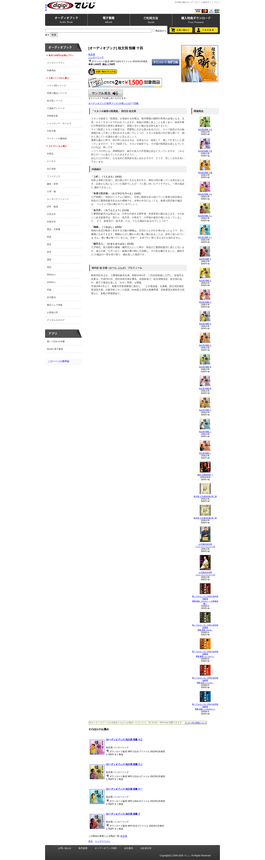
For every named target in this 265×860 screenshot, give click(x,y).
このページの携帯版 (58, 361)
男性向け (51, 274)
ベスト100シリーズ (56, 85)
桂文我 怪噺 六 (205, 345)
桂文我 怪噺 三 (205, 410)
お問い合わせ (64, 848)
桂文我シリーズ (54, 100)
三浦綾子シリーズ (56, 108)
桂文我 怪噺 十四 (205, 173)
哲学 (49, 252)
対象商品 (51, 70)
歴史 (49, 244)
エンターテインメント (58, 199)
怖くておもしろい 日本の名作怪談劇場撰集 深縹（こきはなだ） (205, 706)
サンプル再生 (105, 93)
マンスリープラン (56, 63)
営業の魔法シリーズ (57, 93)
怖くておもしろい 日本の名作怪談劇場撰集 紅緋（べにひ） (205, 680)
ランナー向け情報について (196, 723)
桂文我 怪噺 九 (205, 280)
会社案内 (128, 848)
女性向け (51, 282)
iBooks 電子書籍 (55, 349)
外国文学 (51, 221)
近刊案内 (51, 297)
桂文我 (91, 54)
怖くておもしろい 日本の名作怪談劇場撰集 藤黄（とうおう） (205, 653)
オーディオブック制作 (106, 848)
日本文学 (51, 214)
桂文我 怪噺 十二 (205, 216)
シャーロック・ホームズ (59, 123)
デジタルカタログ (56, 320)
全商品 (50, 153)
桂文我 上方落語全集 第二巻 (205, 496)
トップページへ (102, 841)
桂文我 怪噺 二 (205, 432)
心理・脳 (51, 191)
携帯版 (46, 7)
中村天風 (51, 131)
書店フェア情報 (54, 305)
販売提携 (83, 848)
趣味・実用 (52, 184)
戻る (90, 841)
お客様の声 (52, 312)
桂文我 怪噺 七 (205, 324)
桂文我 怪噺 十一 (205, 237)
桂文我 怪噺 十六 (205, 129)
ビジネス (51, 161)
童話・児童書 (53, 229)
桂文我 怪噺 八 (205, 302)
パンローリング (96, 57)
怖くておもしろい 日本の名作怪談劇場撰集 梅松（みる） (205, 627)
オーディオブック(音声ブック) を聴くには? (109, 103)
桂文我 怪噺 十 (205, 259)
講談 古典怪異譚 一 (205, 475)
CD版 (136, 103)
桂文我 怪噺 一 (205, 453)
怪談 (49, 237)
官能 (49, 290)
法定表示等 (145, 848)
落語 (49, 267)
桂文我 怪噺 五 (205, 367)
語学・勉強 (52, 206)
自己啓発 (51, 168)
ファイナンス (53, 176)
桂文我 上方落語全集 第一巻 (205, 518)
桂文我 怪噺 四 (205, 388)
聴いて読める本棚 (56, 341)
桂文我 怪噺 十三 (205, 194)
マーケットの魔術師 (57, 138)
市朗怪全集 (52, 116)
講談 (49, 259)
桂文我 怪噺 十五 (205, 151)
